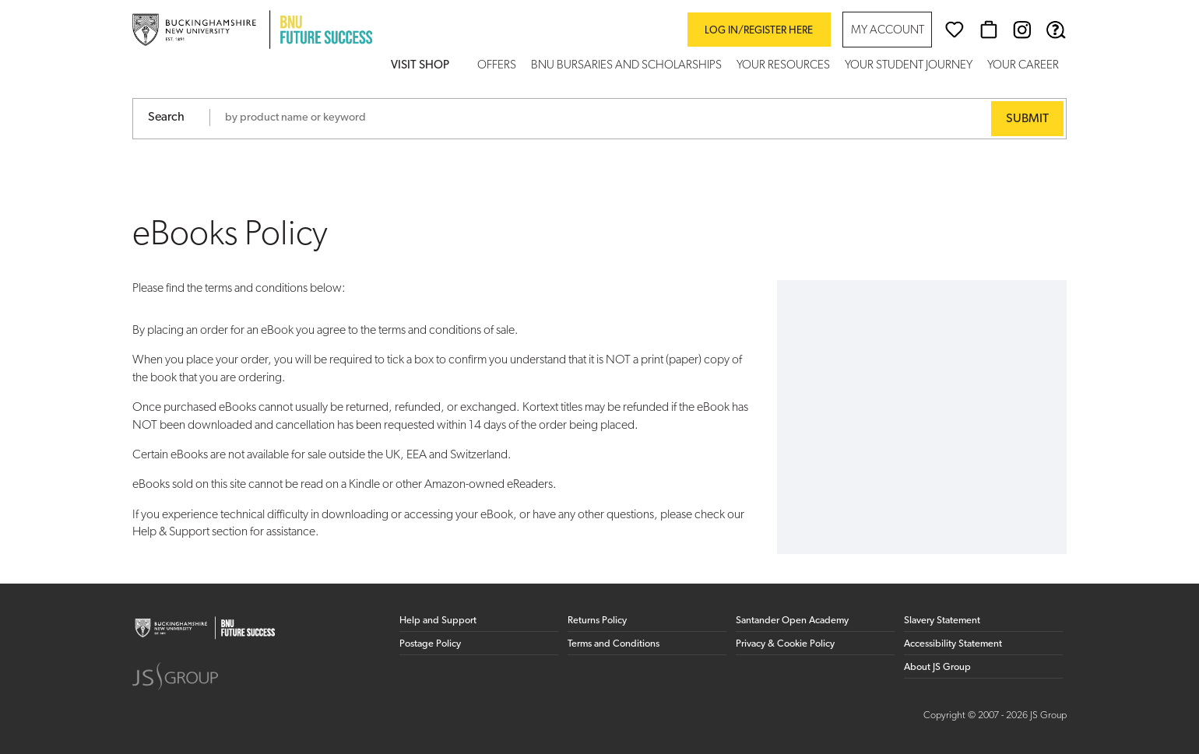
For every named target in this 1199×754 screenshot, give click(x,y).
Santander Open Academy (792, 620)
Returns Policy (597, 620)
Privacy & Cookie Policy (785, 644)
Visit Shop (420, 66)
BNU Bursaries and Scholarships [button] (626, 66)
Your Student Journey (908, 66)
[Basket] (989, 29)
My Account (887, 31)
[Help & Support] (1056, 29)
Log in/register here (759, 31)
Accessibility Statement (953, 644)
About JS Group (937, 667)
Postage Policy (430, 644)
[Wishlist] (954, 29)
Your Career (1023, 66)
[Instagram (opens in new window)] (1022, 29)
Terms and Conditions (613, 644)
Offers (496, 66)
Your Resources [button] (783, 66)
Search (166, 117)
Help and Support (437, 620)
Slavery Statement (942, 620)
